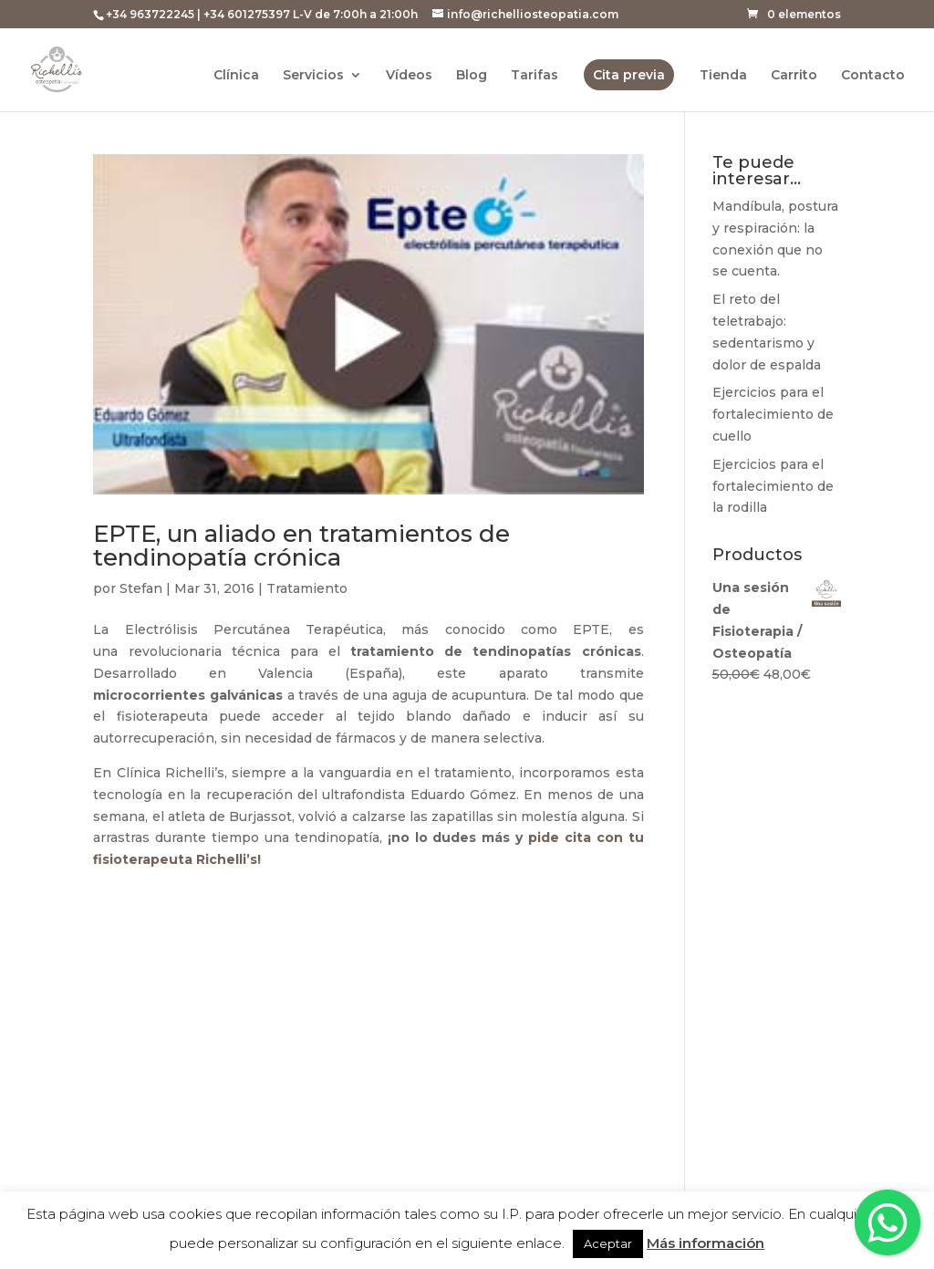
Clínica (236, 75)
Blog (471, 75)
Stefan (140, 588)
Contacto (873, 75)
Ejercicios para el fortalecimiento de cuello (773, 414)
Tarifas (534, 75)
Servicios (313, 75)
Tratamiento (307, 588)
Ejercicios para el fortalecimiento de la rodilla (773, 486)
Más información (705, 1243)
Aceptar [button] (608, 1243)
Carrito (794, 75)
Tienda (723, 75)
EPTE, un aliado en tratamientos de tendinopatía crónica (301, 545)
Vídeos (409, 75)
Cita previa (629, 75)
